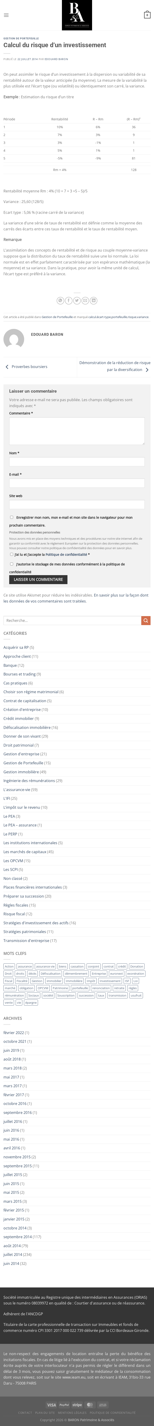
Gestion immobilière (21, 771)
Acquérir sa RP (16, 647)
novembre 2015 (17, 1156)
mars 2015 (12, 1201)
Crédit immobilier (18, 718)
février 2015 (13, 1210)
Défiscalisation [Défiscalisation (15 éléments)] (51, 973)
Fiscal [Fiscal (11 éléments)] (8, 981)
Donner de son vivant (22, 736)
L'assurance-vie (16, 789)
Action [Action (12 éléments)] (9, 966)
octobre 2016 (14, 1103)
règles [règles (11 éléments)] (133, 988)
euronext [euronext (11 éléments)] (116, 973)
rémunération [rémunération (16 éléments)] (14, 995)
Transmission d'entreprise (26, 940)
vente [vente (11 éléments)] (9, 1002)
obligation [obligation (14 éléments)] (26, 988)
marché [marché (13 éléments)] (10, 988)
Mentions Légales (72, 1413)
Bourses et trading (19, 674)
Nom (14, 453)
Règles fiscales (15, 905)
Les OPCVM (13, 860)
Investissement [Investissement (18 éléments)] (110, 981)
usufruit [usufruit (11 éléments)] (136, 995)
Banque (10, 665)
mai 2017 (11, 1077)
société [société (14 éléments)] (48, 995)
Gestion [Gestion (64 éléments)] (37, 981)
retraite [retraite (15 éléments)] (119, 988)
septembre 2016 (17, 1112)
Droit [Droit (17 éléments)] (8, 973)
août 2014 (12, 1245)
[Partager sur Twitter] (77, 300)
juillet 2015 (12, 1174)
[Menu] (6, 15)
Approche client (17, 656)
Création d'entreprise (22, 709)
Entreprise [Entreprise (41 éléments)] (99, 973)
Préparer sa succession (23, 896)
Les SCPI (10, 869)
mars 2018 (12, 1068)
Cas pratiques (15, 683)
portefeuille (119, 317)
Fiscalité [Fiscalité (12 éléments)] (22, 981)
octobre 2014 (14, 1228)
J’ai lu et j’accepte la (50, 554)
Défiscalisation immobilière (27, 727)
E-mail (15, 474)
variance (142, 317)
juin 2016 (11, 1130)
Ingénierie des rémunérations (29, 780)
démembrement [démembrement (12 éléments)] (76, 973)
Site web (15, 496)
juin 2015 (11, 1183)
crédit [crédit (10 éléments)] (122, 966)
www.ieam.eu (73, 1377)
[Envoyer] (146, 620)
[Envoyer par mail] (85, 300)
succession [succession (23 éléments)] (86, 995)
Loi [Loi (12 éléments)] (136, 981)
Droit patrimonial (18, 745)
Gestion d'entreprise (21, 753)
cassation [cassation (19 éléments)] (77, 966)
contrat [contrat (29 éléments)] (109, 966)
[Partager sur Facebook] (69, 300)
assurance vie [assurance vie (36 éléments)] (45, 966)
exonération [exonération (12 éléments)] (135, 973)
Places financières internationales (32, 887)
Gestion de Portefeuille (21, 38)
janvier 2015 (13, 1219)
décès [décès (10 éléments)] (32, 973)
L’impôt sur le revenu (21, 807)
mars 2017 (12, 1085)
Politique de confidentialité (67, 554)
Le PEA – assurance (20, 825)
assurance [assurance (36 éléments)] (25, 966)
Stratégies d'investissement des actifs (36, 922)
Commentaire (21, 413)
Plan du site (45, 1413)
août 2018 (12, 1059)
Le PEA (9, 816)
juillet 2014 (12, 1254)
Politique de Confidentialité (113, 1413)
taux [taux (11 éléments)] (101, 995)
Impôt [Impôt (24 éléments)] (91, 981)
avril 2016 (11, 1148)
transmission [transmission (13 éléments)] (117, 995)
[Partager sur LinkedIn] (93, 300)
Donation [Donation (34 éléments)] (136, 966)
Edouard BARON (56, 59)
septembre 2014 (17, 1236)
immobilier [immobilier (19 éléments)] (54, 981)
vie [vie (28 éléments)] (19, 1002)
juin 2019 (11, 1050)
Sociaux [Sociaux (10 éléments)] (33, 995)
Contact (25, 1413)
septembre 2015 (17, 1165)
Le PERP (10, 834)
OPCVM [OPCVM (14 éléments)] (43, 988)
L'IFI (6, 798)
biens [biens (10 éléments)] (62, 966)
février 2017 (13, 1094)
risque (132, 317)
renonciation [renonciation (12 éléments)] (101, 988)
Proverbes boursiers (25, 366)
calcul (92, 317)
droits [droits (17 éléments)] (20, 973)
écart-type (104, 317)
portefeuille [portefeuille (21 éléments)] (80, 988)
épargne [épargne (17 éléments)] (31, 1002)
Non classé (12, 878)
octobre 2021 (14, 1041)
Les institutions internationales (30, 842)
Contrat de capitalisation (24, 700)
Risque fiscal (14, 913)
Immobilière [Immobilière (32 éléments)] (74, 981)
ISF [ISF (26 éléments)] (127, 981)
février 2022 (13, 1032)
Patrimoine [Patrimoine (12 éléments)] (60, 988)
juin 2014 (11, 1263)
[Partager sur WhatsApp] (60, 300)
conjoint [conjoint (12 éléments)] (93, 966)
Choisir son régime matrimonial (30, 691)
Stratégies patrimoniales (24, 931)
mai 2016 (11, 1139)
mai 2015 (11, 1192)
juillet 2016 (12, 1121)
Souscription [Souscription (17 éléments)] (66, 995)
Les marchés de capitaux (24, 851)
